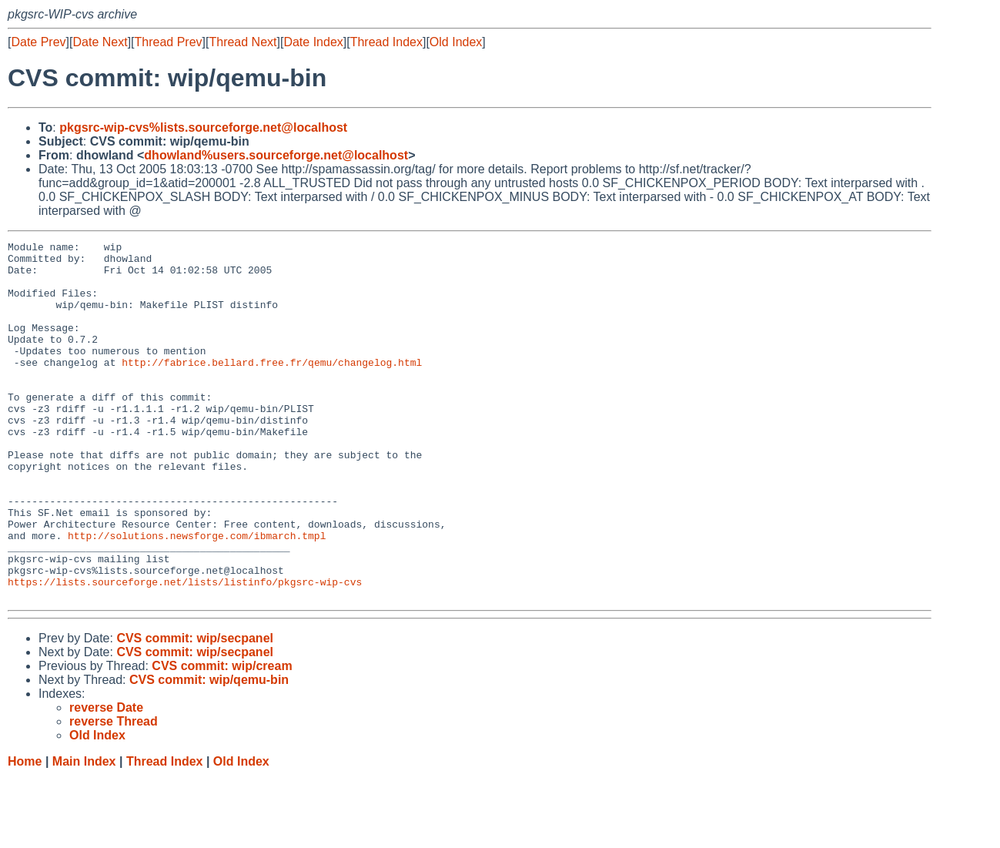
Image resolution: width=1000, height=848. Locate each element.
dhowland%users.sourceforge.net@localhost (276, 155)
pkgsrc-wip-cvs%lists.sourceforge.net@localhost (203, 127)
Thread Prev (168, 42)
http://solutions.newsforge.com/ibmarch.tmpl (197, 595)
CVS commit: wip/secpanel (194, 709)
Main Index (84, 833)
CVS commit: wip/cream (222, 737)
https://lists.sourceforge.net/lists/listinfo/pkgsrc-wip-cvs (185, 651)
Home (25, 833)
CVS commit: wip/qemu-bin (209, 751)
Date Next (99, 42)
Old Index (456, 42)
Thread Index (386, 42)
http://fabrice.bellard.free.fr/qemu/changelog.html (272, 387)
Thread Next (242, 42)
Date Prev (38, 42)
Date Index (313, 42)
